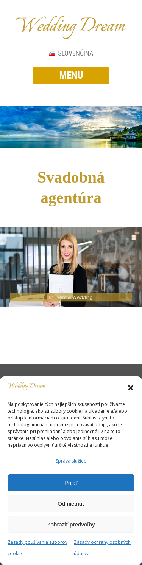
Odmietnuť (71, 503)
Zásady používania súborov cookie (37, 548)
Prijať (71, 483)
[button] (130, 388)
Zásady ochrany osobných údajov (102, 548)
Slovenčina (71, 53)
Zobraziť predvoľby (71, 524)
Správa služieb (71, 461)
